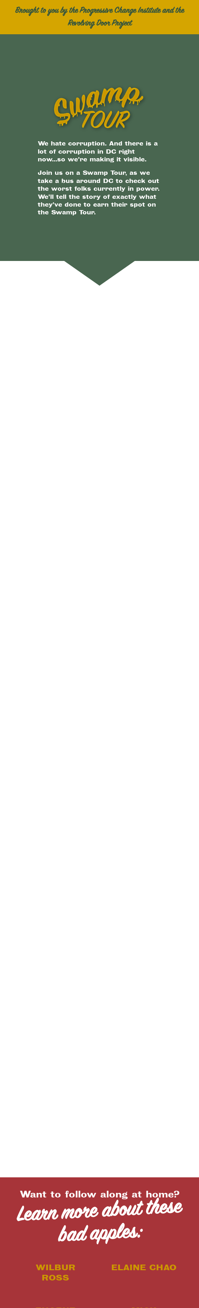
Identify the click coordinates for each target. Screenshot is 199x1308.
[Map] (99, 588)
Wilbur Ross (56, 1272)
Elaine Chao (143, 1267)
